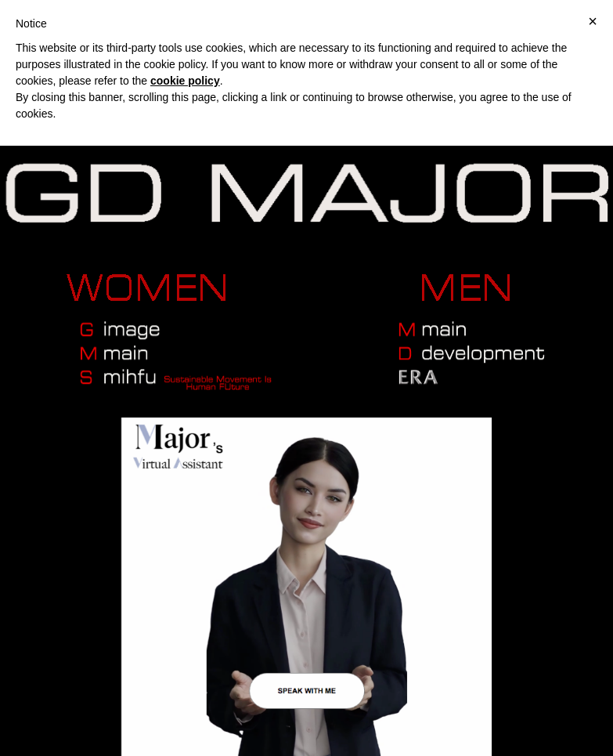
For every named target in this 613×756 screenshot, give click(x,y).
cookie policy (185, 80)
